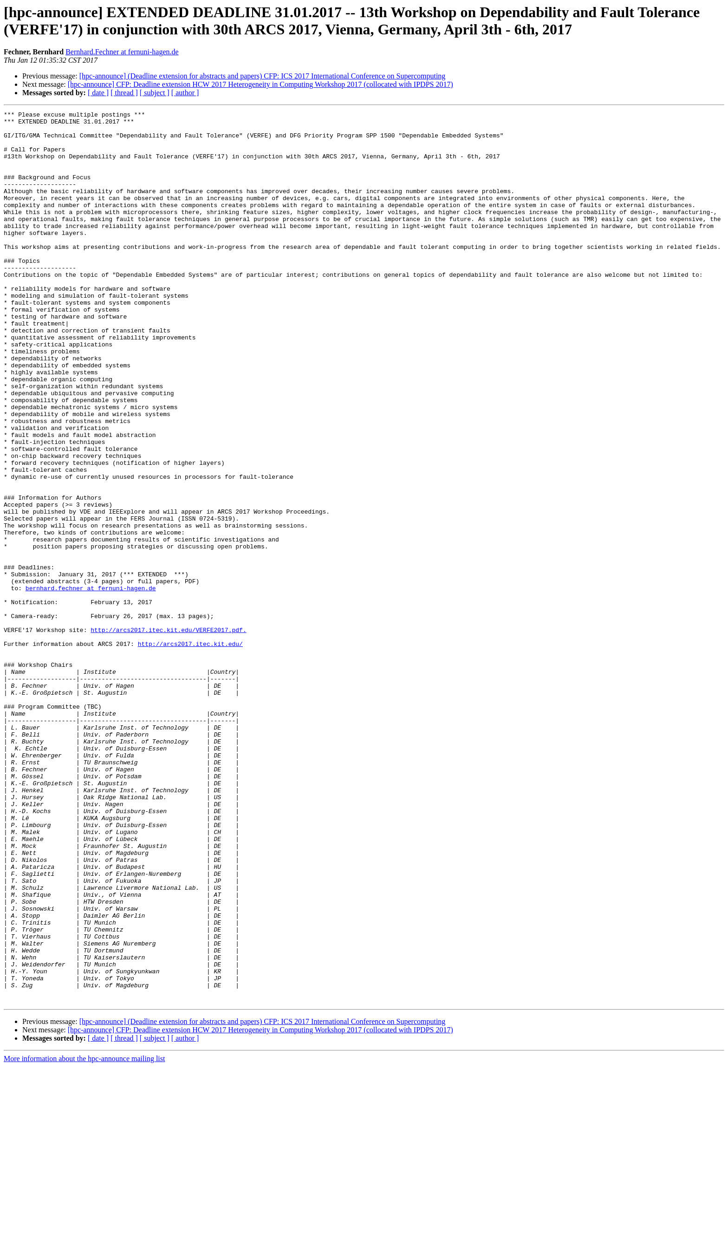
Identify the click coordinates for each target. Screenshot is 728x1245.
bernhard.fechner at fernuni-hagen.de (91, 684)
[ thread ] (124, 93)
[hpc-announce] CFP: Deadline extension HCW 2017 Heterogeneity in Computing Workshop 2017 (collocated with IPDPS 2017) (260, 84)
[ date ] (98, 93)
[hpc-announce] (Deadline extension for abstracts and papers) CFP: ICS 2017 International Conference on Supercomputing (262, 76)
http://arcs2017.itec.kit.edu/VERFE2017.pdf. (168, 734)
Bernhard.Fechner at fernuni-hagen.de (121, 52)
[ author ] (185, 93)
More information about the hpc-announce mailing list (84, 1237)
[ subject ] (154, 93)
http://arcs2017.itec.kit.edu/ (190, 751)
